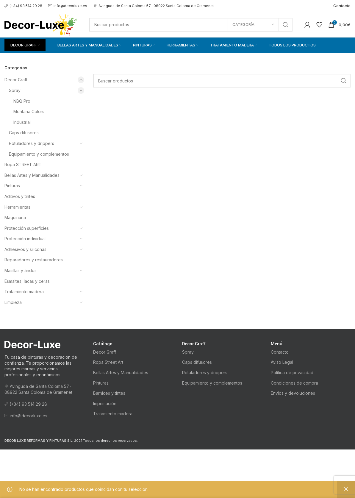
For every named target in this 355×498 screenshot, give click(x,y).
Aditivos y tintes (19, 196)
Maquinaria (15, 217)
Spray (15, 90)
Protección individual (25, 238)
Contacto (280, 352)
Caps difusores (24, 132)
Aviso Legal (282, 362)
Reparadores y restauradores (33, 259)
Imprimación (104, 403)
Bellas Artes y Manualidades (32, 175)
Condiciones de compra (294, 382)
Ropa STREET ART (23, 164)
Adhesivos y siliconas (25, 249)
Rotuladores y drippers (31, 143)
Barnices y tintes (109, 393)
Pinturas (12, 185)
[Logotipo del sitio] (40, 23)
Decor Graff (15, 79)
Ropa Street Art (108, 362)
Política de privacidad (292, 372)
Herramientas (17, 207)
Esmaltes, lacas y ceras (27, 281)
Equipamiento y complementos (39, 154)
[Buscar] (191, 25)
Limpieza (13, 302)
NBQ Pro (21, 101)
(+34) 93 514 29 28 (23, 6)
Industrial (22, 122)
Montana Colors (28, 111)
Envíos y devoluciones (293, 393)
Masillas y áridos (20, 270)
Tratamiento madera (24, 291)
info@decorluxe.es (67, 6)
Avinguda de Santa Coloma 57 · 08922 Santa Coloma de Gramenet (153, 6)
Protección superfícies (26, 228)
